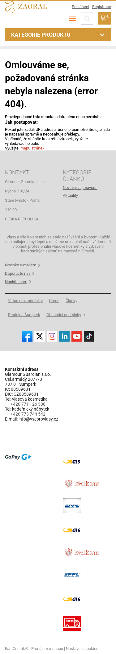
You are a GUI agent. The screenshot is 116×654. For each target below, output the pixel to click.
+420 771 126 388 (28, 404)
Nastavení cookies (82, 648)
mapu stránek (32, 148)
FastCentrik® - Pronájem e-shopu (34, 648)
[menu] (72, 18)
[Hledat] (87, 18)
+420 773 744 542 (28, 414)
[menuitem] (87, 187)
